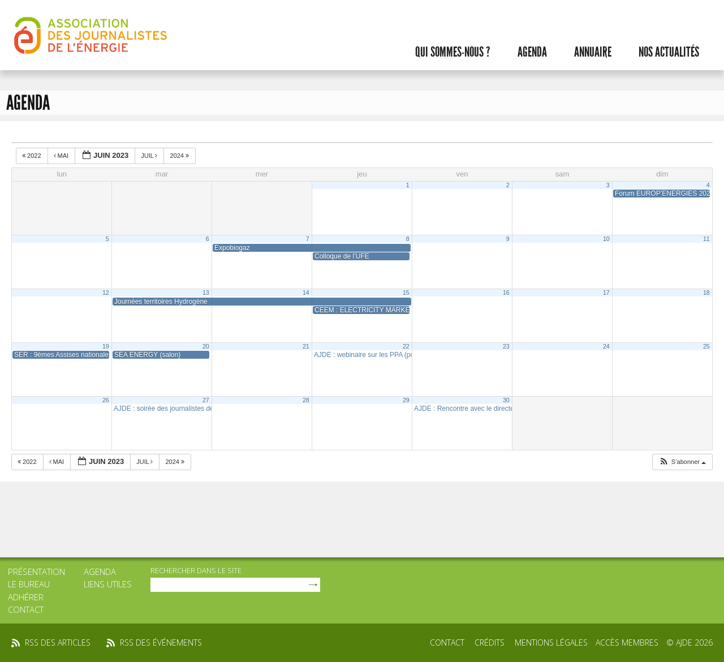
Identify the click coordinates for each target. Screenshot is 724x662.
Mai (62, 155)
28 (306, 400)
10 (606, 238)
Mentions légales (551, 642)
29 (406, 400)
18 (706, 292)
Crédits (490, 642)
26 (105, 400)
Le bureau (29, 584)
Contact (26, 609)
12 (105, 292)
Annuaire (592, 52)
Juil (150, 155)
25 (706, 346)
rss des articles (57, 642)
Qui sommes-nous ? (452, 52)
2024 (180, 155)
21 (306, 346)
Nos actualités (669, 52)
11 (706, 238)
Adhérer (26, 597)
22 (406, 346)
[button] (682, 462)
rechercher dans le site (196, 570)
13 (205, 292)
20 (205, 346)
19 (105, 346)
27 (205, 400)
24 (606, 346)
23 (506, 346)
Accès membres (627, 642)
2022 (32, 155)
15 (406, 292)
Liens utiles (108, 584)
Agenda (532, 52)
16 (506, 292)
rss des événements (161, 642)
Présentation (36, 571)
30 (506, 400)
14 (306, 292)
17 (606, 292)
